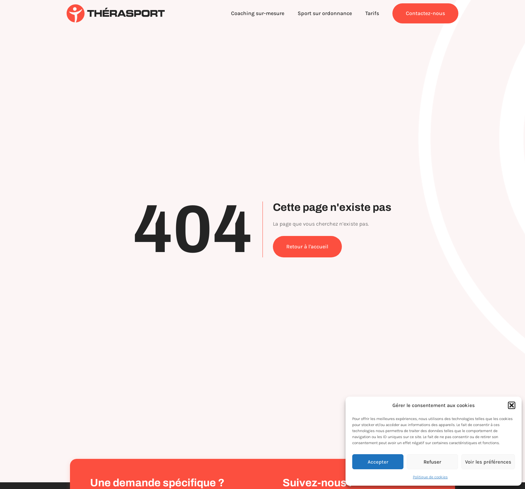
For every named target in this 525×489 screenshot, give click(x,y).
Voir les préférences (488, 462)
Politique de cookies (430, 477)
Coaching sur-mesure (257, 13)
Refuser (432, 462)
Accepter (378, 462)
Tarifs (372, 13)
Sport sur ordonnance (325, 13)
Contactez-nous (425, 13)
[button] (511, 405)
